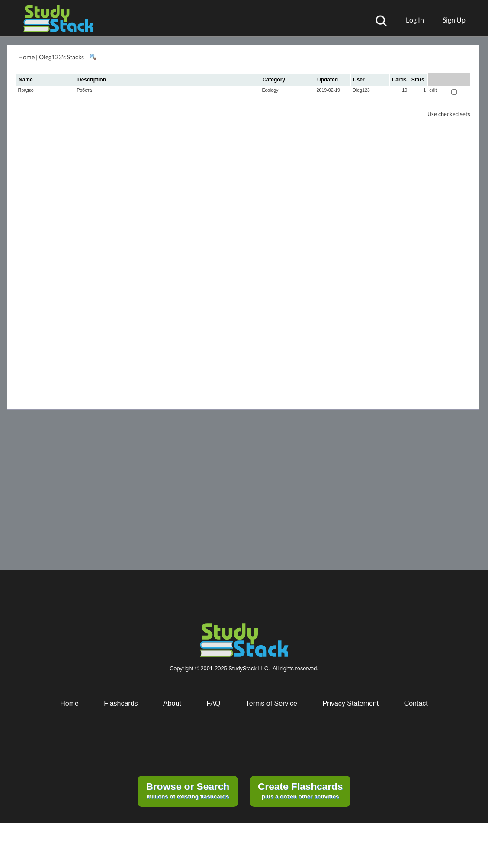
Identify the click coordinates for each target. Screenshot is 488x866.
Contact (416, 703)
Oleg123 (361, 90)
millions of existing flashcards (187, 790)
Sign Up (454, 20)
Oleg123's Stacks (61, 57)
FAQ (213, 703)
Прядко (26, 90)
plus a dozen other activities (300, 790)
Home (26, 57)
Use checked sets (448, 114)
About (172, 703)
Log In (415, 20)
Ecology (270, 90)
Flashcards (121, 703)
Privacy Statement (350, 703)
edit (433, 90)
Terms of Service (271, 703)
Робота (84, 90)
